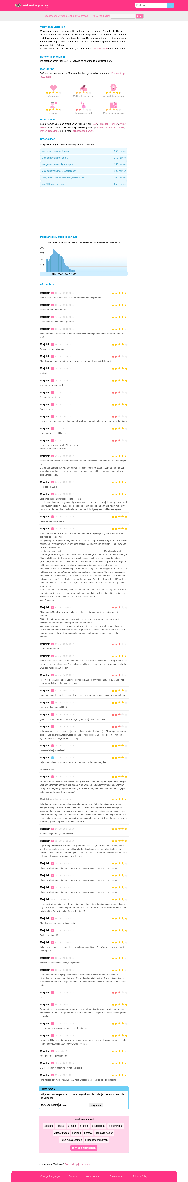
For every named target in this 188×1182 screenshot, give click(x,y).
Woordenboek (93, 1176)
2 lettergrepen (116, 1126)
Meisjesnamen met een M (84, 158)
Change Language (50, 1176)
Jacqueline (110, 127)
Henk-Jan (103, 124)
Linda (100, 127)
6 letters (84, 1126)
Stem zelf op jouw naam (77, 1164)
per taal (88, 1133)
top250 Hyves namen (84, 184)
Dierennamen (117, 1176)
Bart (95, 124)
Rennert (114, 124)
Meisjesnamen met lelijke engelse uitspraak (84, 177)
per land (76, 1133)
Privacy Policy (140, 1176)
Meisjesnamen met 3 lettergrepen (84, 171)
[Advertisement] (23, 65)
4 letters (60, 1126)
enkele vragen (100, 48)
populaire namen (104, 1133)
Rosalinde (53, 131)
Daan (43, 127)
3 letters (48, 1126)
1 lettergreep (98, 1126)
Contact (73, 1176)
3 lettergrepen (61, 1133)
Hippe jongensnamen (96, 1140)
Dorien (43, 131)
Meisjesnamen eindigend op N (84, 164)
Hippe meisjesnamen (71, 1140)
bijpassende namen (83, 131)
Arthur (122, 124)
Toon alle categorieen (84, 1148)
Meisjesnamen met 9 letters (84, 151)
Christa (120, 127)
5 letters (72, 1126)
